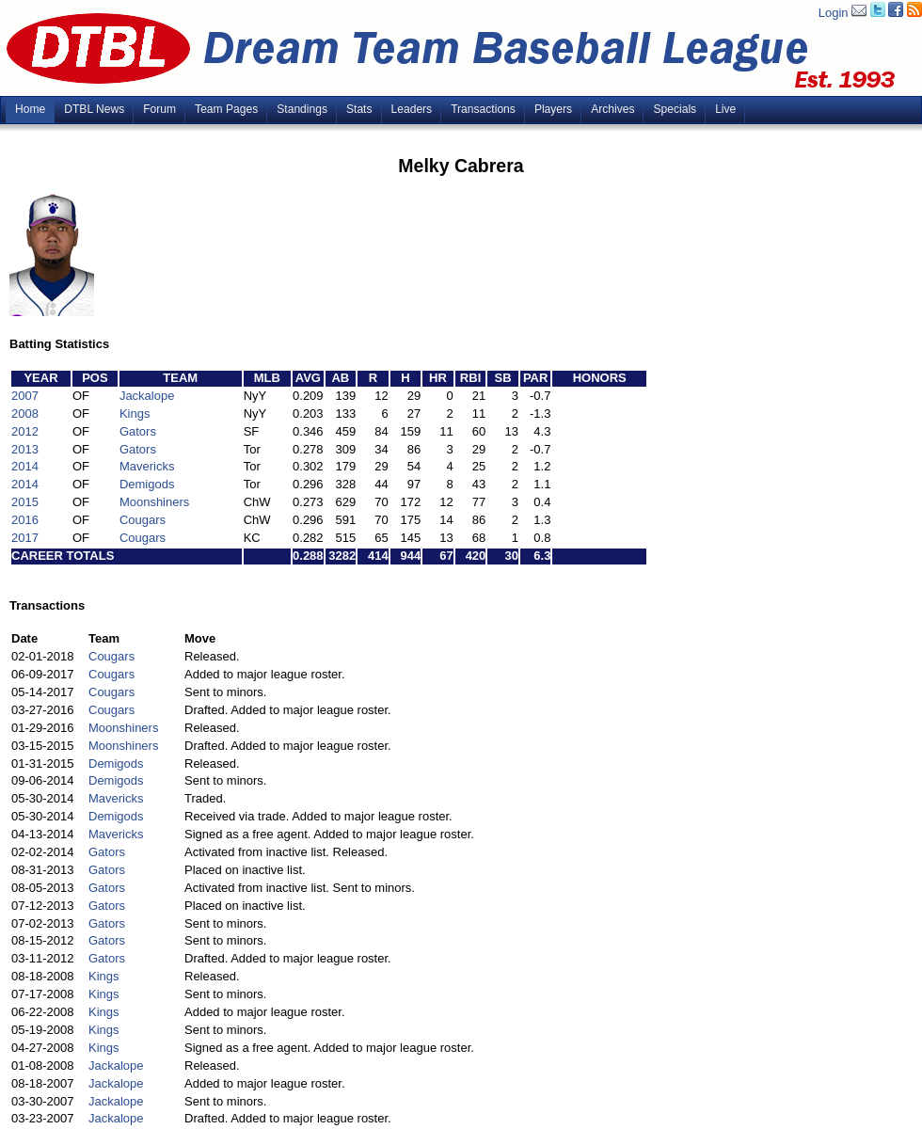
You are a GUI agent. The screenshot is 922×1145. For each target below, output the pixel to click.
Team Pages (226, 109)
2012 (25, 431)
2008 (25, 413)
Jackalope (147, 396)
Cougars (142, 520)
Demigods (147, 484)
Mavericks (147, 466)
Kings (135, 413)
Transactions (483, 109)
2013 (25, 449)
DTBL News (94, 109)
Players (553, 109)
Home (30, 109)
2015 (25, 502)
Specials (674, 109)
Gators (137, 431)
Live (725, 109)
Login (834, 13)
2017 (25, 538)
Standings (302, 109)
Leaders (412, 109)
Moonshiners (154, 502)
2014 (25, 466)
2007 (25, 396)
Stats (359, 109)
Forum (159, 109)
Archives (612, 109)
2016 (25, 520)
